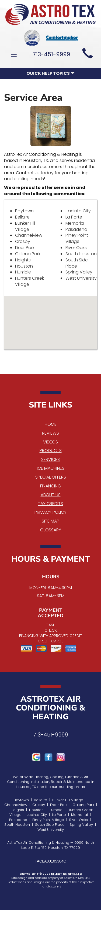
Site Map (50, 521)
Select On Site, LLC (66, 874)
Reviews (50, 433)
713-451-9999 (50, 734)
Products (51, 450)
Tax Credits (50, 504)
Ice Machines (50, 468)
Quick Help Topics (50, 73)
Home (51, 424)
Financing (50, 486)
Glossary (50, 530)
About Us (51, 495)
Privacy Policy (50, 512)
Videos (50, 442)
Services (50, 459)
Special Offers (50, 477)
